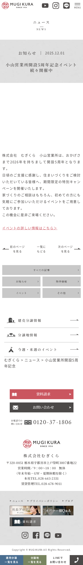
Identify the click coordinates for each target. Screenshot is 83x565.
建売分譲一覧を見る (12, 560)
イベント (21, 293)
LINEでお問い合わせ (58, 560)
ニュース (18, 501)
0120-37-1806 (52, 422)
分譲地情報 (22, 335)
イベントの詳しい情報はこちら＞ (29, 228)
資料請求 (43, 394)
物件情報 (61, 281)
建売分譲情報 (24, 320)
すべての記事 (41, 270)
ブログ (69, 501)
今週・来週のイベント (32, 349)
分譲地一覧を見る (35, 560)
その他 (61, 293)
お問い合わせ (43, 407)
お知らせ (21, 281)
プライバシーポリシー (44, 501)
